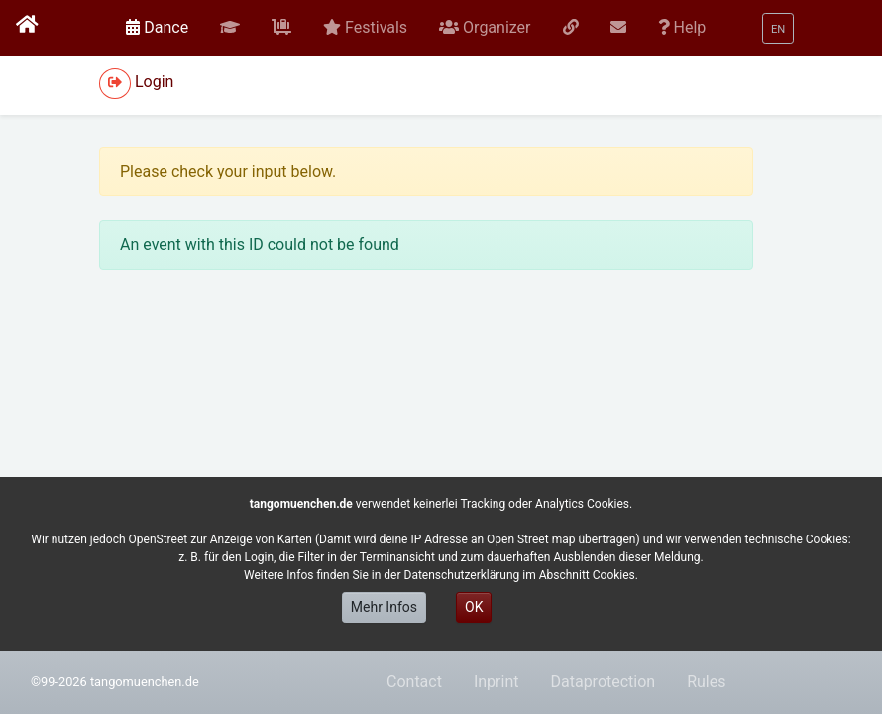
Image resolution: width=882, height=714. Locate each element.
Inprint (496, 681)
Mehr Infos (384, 607)
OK (474, 607)
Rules (706, 681)
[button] (230, 28)
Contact (414, 681)
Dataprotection (602, 681)
